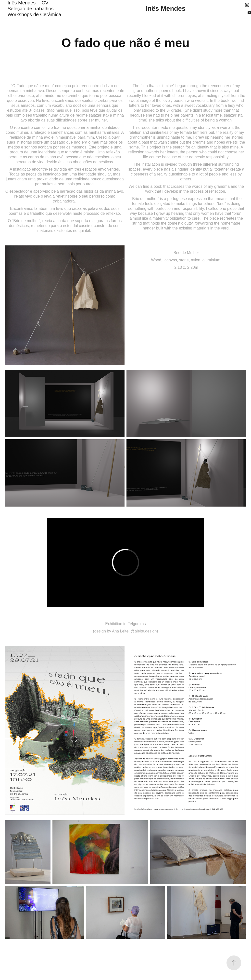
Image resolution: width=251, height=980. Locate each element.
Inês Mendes (22, 2)
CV (45, 2)
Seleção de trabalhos (31, 8)
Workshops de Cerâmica (34, 14)
